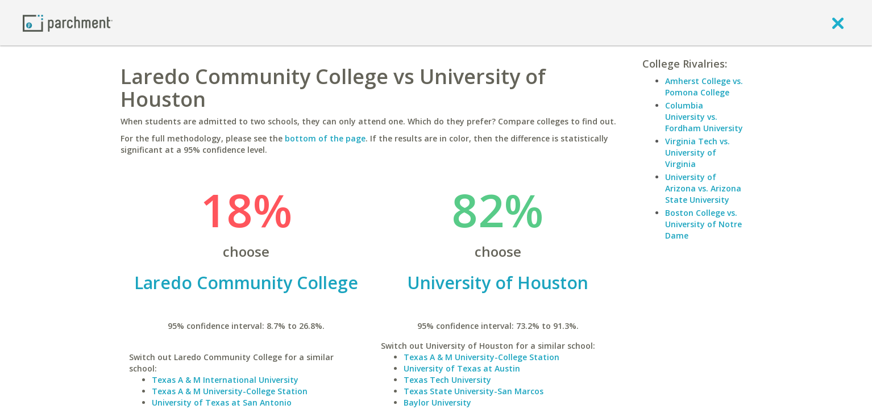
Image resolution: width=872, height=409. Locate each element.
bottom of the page (325, 138)
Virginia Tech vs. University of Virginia (697, 152)
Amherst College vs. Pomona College (704, 87)
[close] (838, 23)
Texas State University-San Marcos (473, 391)
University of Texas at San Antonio (222, 402)
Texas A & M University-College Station (230, 391)
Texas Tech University (447, 379)
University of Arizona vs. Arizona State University (703, 188)
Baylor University (437, 402)
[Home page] (68, 22)
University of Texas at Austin (462, 368)
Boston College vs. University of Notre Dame (703, 224)
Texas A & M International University (225, 379)
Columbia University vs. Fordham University (704, 116)
